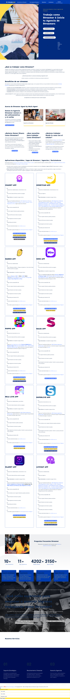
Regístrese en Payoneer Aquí (18, 484)
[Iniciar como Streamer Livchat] (50, 520)
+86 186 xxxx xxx (22, 225)
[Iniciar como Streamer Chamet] (19, 233)
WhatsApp (22, 229)
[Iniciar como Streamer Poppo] (19, 377)
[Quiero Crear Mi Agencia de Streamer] (55, 621)
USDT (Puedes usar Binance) (13, 485)
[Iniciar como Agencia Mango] (19, 310)
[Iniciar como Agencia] (50, 310)
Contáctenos (63, 684)
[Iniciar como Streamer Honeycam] (50, 239)
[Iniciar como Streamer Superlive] (51, 447)
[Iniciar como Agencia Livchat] (50, 522)
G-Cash (23, 202)
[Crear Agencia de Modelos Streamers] (48, 33)
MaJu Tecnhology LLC (11, 686)
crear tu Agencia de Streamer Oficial (58, 162)
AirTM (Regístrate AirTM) (53, 203)
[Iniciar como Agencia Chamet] (19, 235)
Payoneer (27, 202)
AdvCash (9, 277)
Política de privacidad (23, 684)
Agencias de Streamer (47, 545)
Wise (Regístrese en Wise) (46, 206)
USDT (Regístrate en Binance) (25, 200)
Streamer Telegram (28, 229)
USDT (16, 276)
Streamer (58, 544)
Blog (30, 684)
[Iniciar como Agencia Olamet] (19, 517)
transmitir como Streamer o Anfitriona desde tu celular (23, 162)
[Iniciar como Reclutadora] (19, 239)
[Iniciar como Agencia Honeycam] (51, 241)
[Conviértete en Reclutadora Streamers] (49, 37)
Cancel (4, 698)
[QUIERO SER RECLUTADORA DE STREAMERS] (24, 623)
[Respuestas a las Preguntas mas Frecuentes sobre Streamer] (9, 125)
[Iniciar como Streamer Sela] (19, 446)
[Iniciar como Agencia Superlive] (50, 449)
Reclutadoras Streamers (49, 684)
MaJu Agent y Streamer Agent (22, 163)
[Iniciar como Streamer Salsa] (50, 378)
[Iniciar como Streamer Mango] (19, 308)
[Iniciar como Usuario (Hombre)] (19, 237)
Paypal (19, 202)
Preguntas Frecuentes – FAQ (11, 684)
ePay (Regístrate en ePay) (44, 202)
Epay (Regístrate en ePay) (13, 202)
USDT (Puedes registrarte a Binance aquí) (55, 276)
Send (1, 698)
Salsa (49, 347)
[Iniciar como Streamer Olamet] (19, 515)
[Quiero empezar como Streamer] (14, 150)
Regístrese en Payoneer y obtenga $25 (23, 277)
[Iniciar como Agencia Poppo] (19, 379)
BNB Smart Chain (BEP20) (19, 345)
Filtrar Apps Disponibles (38, 684)
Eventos (57, 684)
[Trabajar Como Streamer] (26, 621)
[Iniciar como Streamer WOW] (50, 308)
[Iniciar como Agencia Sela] (19, 448)
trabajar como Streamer (57, 139)
